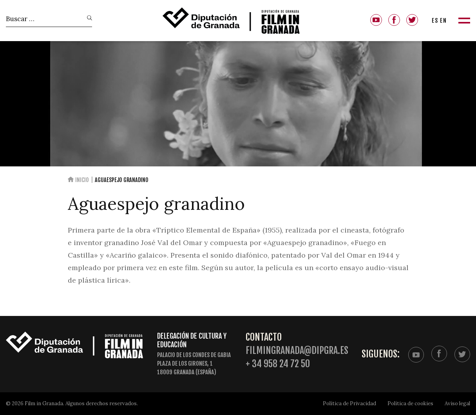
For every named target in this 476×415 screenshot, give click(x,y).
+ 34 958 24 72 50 (278, 364)
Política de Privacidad (349, 403)
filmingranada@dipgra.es (297, 350)
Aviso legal (457, 403)
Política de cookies (410, 403)
